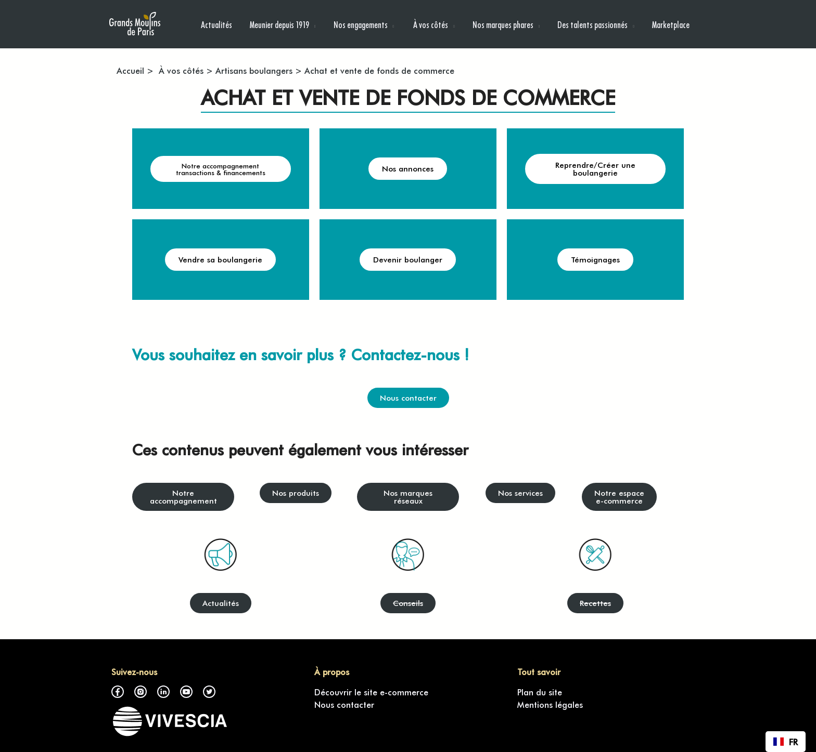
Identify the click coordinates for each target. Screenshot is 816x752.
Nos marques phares (503, 24)
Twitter (209, 691)
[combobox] (786, 741)
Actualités (216, 24)
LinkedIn (163, 691)
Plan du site (539, 691)
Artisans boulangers (253, 70)
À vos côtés (430, 24)
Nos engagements (361, 24)
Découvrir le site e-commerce (371, 691)
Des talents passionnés (592, 24)
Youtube (186, 691)
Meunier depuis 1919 (279, 24)
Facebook (117, 691)
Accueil (130, 70)
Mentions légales (550, 704)
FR (785, 741)
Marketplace (671, 24)
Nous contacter (344, 704)
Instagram (140, 691)
